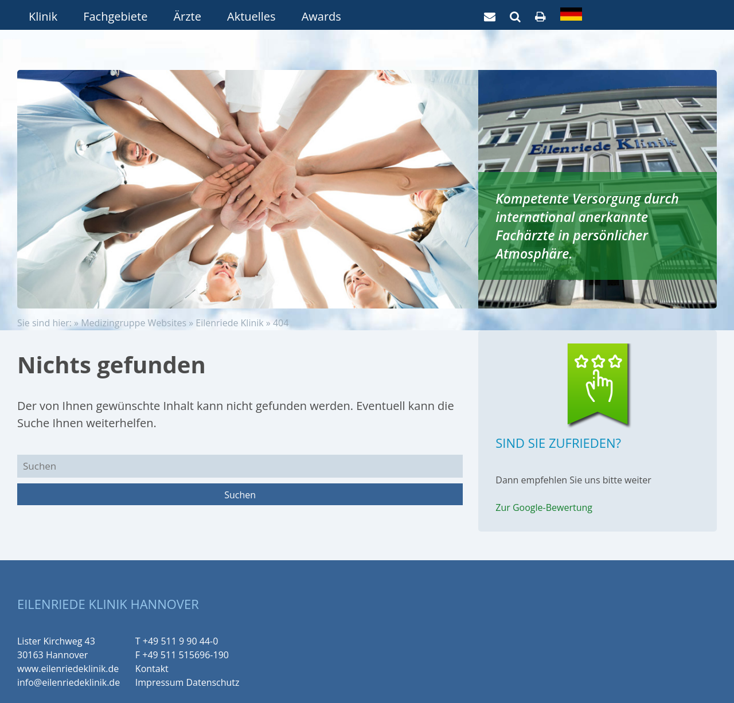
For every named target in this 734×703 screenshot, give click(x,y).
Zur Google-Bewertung (543, 507)
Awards (321, 16)
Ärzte (187, 16)
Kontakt (152, 668)
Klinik (43, 16)
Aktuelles (251, 16)
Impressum (159, 682)
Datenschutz (212, 682)
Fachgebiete (115, 16)
